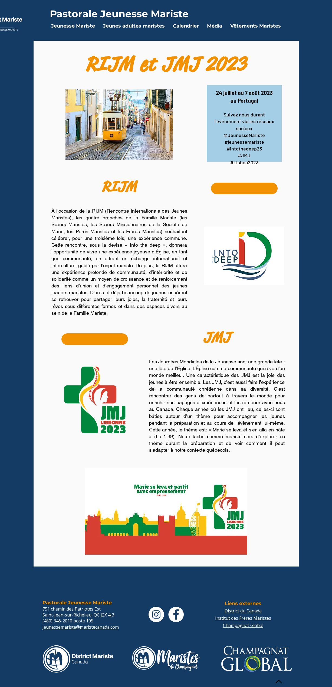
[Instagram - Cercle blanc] (156, 614)
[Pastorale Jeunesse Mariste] (119, 13)
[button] (73, 26)
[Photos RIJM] (244, 188)
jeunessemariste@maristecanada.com (80, 627)
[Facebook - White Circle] (176, 614)
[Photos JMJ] (94, 339)
